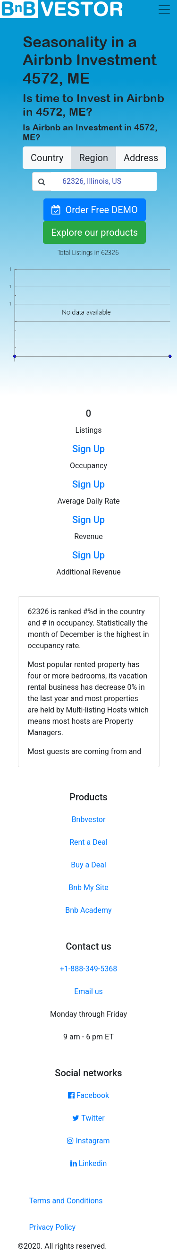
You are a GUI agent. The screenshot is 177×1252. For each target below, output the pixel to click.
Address (141, 157)
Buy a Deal (88, 864)
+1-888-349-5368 (88, 968)
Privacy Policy (52, 1227)
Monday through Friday (88, 1014)
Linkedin (88, 1163)
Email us (88, 991)
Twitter (88, 1118)
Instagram (88, 1140)
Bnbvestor (89, 819)
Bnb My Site (88, 887)
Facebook (88, 1095)
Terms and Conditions (66, 1200)
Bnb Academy (88, 910)
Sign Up (88, 448)
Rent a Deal (88, 842)
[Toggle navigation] (164, 9)
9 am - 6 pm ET (88, 1036)
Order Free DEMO (94, 209)
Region (93, 157)
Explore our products (94, 232)
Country (47, 157)
